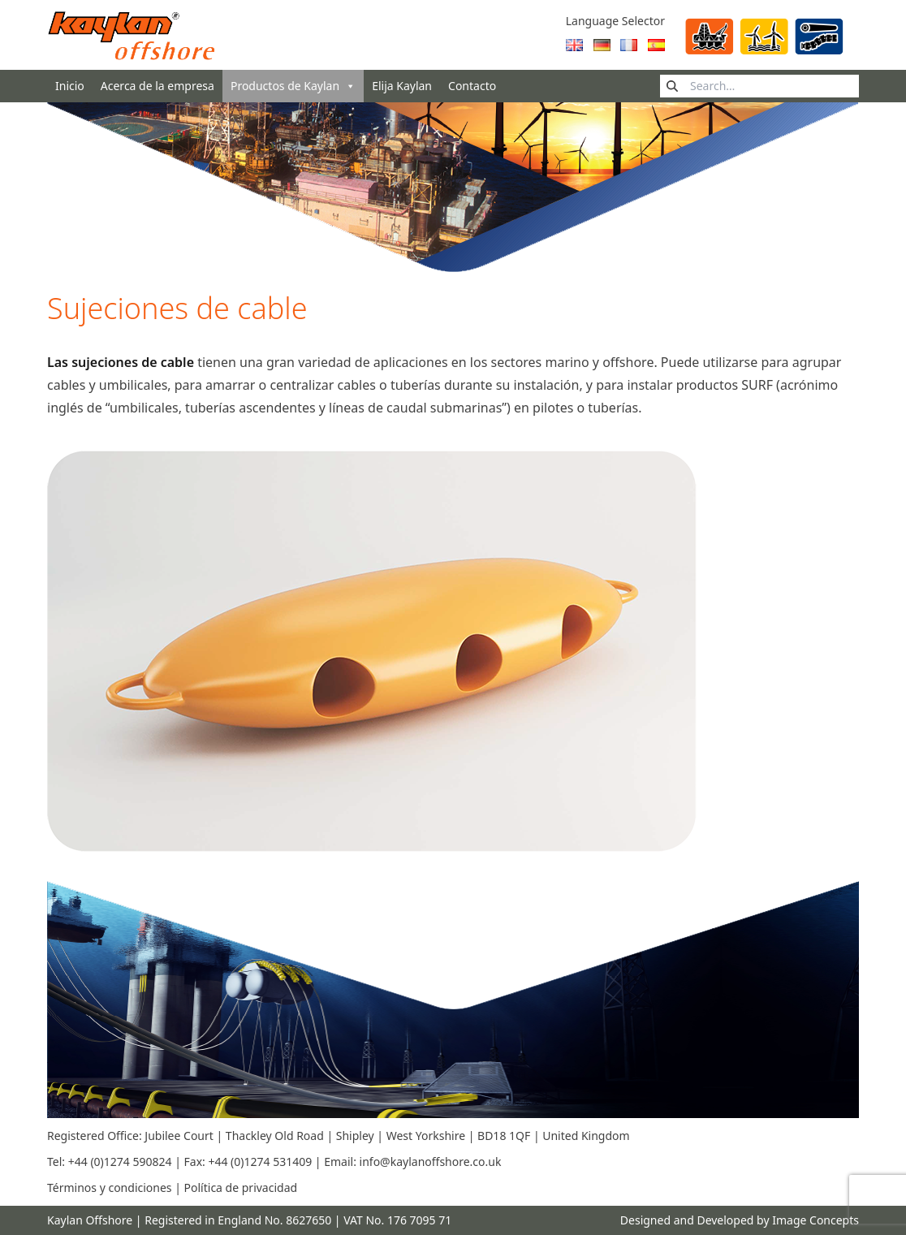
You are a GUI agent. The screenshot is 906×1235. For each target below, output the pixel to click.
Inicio (69, 85)
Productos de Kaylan (293, 86)
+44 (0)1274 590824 (121, 1161)
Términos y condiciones (109, 1187)
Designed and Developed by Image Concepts (739, 1220)
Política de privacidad (241, 1187)
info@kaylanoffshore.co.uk (431, 1161)
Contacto (472, 85)
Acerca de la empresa (157, 85)
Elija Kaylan (402, 85)
